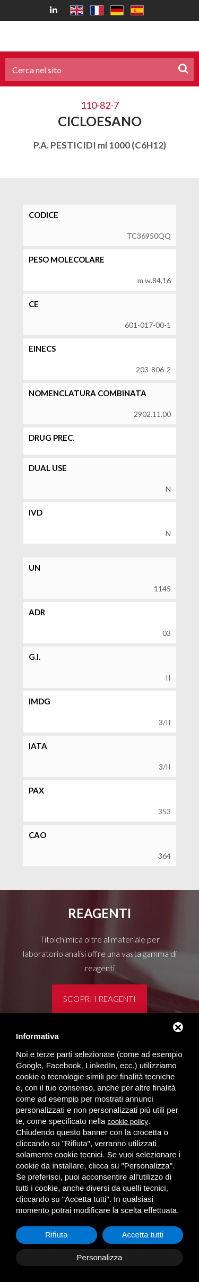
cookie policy (128, 1122)
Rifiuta (56, 1234)
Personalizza (100, 1257)
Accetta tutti (142, 1234)
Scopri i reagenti (99, 999)
